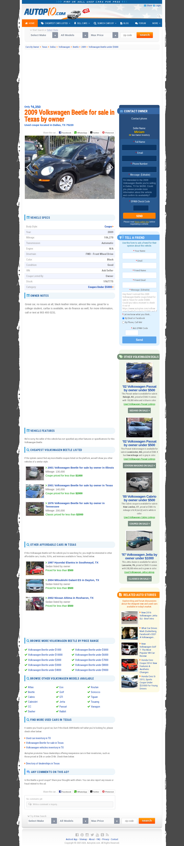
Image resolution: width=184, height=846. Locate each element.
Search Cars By (104, 23)
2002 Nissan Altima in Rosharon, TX (70, 597)
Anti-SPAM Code (139, 328)
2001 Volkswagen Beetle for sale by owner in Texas (80, 485)
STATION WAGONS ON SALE (139, 465)
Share (149, 5)
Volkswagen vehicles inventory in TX (45, 747)
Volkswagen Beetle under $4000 (44, 669)
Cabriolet (33, 701)
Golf (61, 691)
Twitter (94, 132)
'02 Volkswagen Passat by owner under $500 (139, 388)
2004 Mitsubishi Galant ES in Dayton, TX (73, 580)
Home (29, 23)
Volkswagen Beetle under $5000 (91, 649)
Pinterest (109, 133)
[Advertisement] (92, 77)
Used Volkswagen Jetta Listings (139, 571)
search (145, 35)
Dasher (31, 711)
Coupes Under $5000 (100, 287)
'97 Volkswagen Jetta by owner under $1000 (139, 555)
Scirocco (95, 691)
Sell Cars (80, 23)
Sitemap (83, 839)
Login (158, 5)
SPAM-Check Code (139, 201)
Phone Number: (139, 163)
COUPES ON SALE (139, 523)
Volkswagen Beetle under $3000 (44, 664)
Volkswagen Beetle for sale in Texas (45, 742)
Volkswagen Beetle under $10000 (45, 654)
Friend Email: (139, 280)
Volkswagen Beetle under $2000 (44, 659)
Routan (94, 686)
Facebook (66, 133)
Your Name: (139, 251)
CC (29, 706)
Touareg (95, 701)
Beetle (31, 691)
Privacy (105, 839)
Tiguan (94, 696)
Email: (139, 152)
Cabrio (31, 696)
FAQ (98, 839)
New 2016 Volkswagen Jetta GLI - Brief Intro (148, 614)
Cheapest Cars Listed (54, 23)
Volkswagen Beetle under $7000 (91, 659)
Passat (63, 706)
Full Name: (139, 141)
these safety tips (142, 222)
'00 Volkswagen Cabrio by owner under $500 (139, 497)
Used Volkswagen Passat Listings (139, 403)
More (155, 23)
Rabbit (62, 711)
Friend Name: (139, 270)
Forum (140, 23)
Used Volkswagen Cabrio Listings (139, 516)
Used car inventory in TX (38, 737)
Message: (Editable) (139, 174)
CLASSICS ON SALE (138, 578)
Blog (124, 23)
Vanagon (95, 706)
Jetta (62, 701)
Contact (114, 839)
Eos (61, 686)
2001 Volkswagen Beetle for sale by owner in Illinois (81, 467)
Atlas (31, 686)
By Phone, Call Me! (132, 322)
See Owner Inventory (141, 135)
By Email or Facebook (133, 318)
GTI (61, 696)
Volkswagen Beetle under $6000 (91, 654)
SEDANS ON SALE (139, 410)
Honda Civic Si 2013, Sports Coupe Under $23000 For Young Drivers (148, 680)
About (92, 839)
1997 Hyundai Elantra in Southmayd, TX (73, 562)
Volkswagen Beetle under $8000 (91, 664)
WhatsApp (82, 133)
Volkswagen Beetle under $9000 (91, 669)
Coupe (108, 226)
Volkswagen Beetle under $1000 (44, 649)
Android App (71, 839)
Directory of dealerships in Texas (43, 763)
